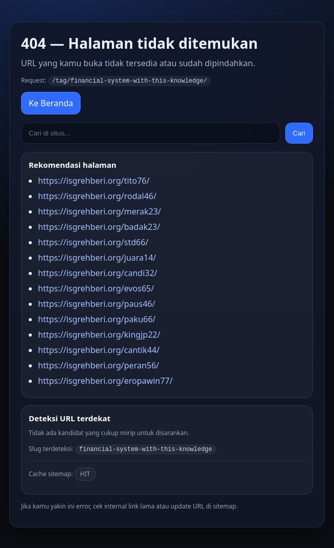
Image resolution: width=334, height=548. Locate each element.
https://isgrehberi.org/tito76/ (93, 180)
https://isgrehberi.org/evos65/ (96, 287)
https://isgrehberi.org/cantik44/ (99, 349)
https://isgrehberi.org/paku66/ (96, 318)
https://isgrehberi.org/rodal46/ (97, 195)
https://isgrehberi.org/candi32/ (98, 272)
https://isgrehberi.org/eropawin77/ (105, 380)
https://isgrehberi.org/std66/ (93, 241)
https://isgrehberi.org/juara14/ (97, 257)
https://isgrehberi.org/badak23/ (99, 226)
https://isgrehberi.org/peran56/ (98, 364)
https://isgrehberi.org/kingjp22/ (99, 334)
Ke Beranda (51, 102)
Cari (299, 132)
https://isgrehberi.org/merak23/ (99, 211)
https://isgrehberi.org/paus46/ (96, 303)
